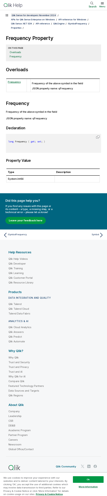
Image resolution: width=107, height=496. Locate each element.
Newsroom (14, 444)
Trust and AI (15, 371)
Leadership (15, 416)
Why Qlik (13, 357)
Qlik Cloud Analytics (19, 327)
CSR (10, 420)
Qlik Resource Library (20, 282)
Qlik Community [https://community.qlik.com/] (66, 466)
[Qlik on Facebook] (95, 466)
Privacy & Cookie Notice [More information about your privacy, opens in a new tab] (49, 494)
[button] (97, 137)
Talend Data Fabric (19, 313)
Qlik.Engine (58, 23)
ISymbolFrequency (77, 23)
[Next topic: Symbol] (79, 235)
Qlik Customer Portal (20, 277)
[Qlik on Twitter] (82, 466)
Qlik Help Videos (18, 258)
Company (14, 411)
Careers (13, 439)
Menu (102, 6)
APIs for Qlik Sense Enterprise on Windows (33, 19)
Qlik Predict (15, 336)
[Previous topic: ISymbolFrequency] (27, 235)
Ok (88, 479)
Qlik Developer (17, 263)
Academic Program (19, 430)
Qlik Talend (15, 304)
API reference (43, 23)
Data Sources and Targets (23, 390)
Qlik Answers (16, 331)
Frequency (16, 56)
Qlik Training (15, 268)
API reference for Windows (72, 19)
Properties (16, 27)
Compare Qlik (16, 381)
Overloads (15, 52)
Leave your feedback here (25, 220)
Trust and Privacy (18, 367)
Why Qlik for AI (16, 376)
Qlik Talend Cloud (18, 308)
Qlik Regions (15, 395)
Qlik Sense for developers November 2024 (34, 15)
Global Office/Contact (21, 449)
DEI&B (11, 425)
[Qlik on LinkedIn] (88, 466)
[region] (53, 484)
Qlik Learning (16, 273)
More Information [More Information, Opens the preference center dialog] (88, 486)
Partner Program (18, 435)
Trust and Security (19, 362)
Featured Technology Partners (26, 385)
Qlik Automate (16, 341)
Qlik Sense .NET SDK (21, 23)
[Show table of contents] (6, 15)
